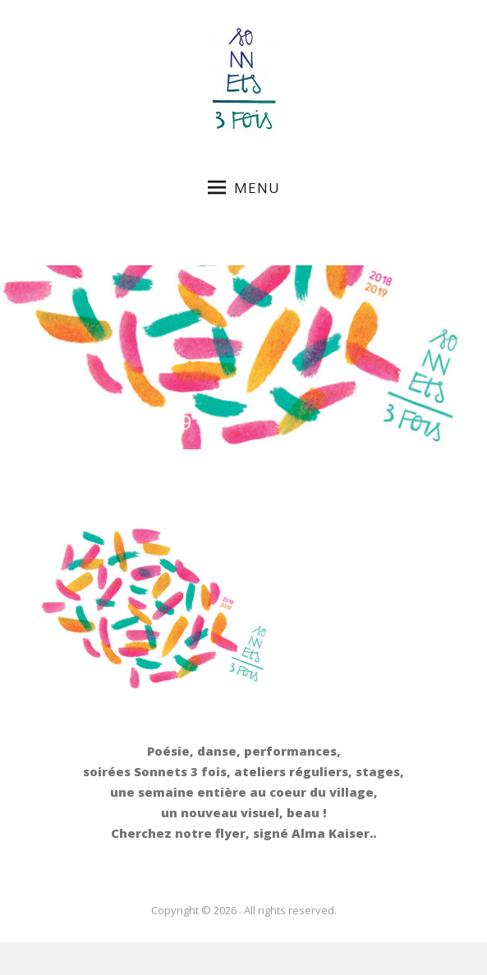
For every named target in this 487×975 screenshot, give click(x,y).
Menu (244, 187)
